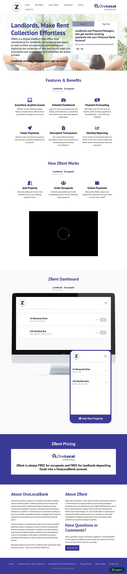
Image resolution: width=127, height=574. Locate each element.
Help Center (100, 564)
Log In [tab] (83, 23)
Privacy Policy (85, 564)
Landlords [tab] (57, 88)
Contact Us (29, 9)
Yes (78, 49)
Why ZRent (39, 5)
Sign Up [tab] (106, 23)
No (82, 49)
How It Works (54, 5)
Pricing (80, 5)
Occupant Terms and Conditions (62, 564)
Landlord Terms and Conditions (31, 564)
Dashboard (68, 5)
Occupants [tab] (69, 88)
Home (27, 5)
